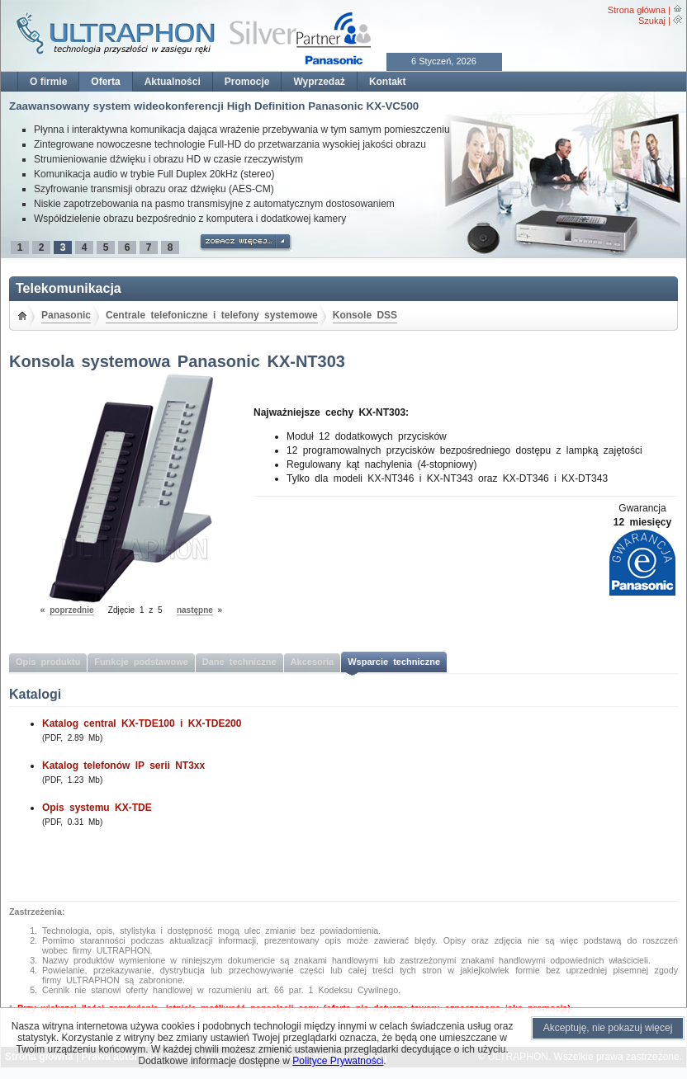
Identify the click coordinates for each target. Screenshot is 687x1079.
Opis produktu (48, 662)
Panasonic (66, 315)
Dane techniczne (239, 662)
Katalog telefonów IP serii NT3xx (123, 765)
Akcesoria (312, 662)
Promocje (247, 81)
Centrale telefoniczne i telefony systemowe (212, 315)
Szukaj (652, 21)
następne (195, 610)
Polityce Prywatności (337, 1061)
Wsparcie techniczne (394, 662)
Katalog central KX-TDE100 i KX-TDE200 (141, 723)
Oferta (105, 81)
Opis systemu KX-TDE (97, 807)
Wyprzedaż (318, 81)
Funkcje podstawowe (141, 662)
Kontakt (387, 81)
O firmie (48, 81)
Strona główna (637, 10)
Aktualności (173, 81)
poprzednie (71, 610)
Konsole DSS (365, 315)
